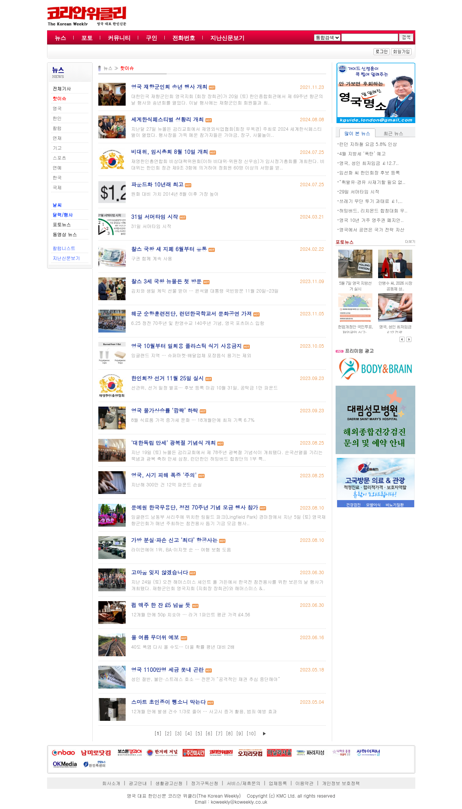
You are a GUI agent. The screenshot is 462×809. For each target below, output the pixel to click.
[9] (239, 733)
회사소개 (111, 783)
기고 (57, 147)
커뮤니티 (119, 38)
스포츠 (59, 157)
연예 (57, 167)
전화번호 (183, 38)
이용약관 (304, 783)
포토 (87, 38)
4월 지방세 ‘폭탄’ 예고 (362, 153)
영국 (57, 108)
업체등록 (278, 783)
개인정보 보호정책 (341, 783)
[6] (209, 733)
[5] (198, 733)
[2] (168, 733)
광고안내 (138, 783)
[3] (178, 733)
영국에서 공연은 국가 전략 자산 (372, 229)
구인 (151, 38)
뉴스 (60, 38)
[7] (219, 733)
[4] (188, 733)
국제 (57, 187)
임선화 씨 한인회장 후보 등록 (369, 172)
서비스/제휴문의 (243, 783)
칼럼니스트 (64, 248)
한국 (57, 177)
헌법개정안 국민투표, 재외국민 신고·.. (355, 329)
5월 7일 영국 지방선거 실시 (355, 285)
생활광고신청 (169, 783)
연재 (57, 138)
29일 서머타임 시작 (359, 191)
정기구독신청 (204, 783)
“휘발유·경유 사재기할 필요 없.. (372, 182)
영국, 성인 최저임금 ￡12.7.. (369, 163)
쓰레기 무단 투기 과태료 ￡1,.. (371, 201)
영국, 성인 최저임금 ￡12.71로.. (395, 329)
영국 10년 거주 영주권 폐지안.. (371, 220)
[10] (251, 733)
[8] (229, 733)
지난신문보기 (227, 38)
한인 (57, 118)
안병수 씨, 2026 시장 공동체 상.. (395, 285)
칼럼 (57, 128)
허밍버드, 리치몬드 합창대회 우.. (373, 210)
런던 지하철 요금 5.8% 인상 (368, 144)
